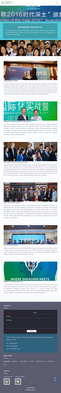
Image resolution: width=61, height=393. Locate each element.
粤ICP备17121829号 (30, 389)
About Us (15, 361)
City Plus (32, 361)
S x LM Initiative (23, 361)
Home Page (7, 361)
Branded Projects (40, 361)
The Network (50, 361)
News (5, 364)
